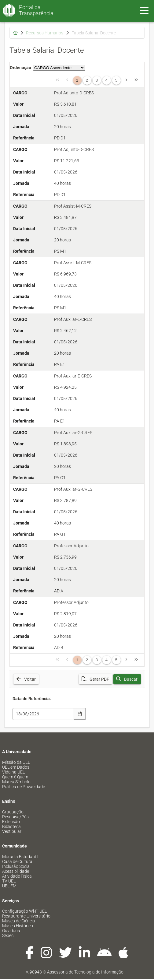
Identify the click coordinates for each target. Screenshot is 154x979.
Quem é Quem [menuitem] (15, 776)
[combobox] (43, 714)
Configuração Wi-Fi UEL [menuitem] (24, 911)
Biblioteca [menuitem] (11, 826)
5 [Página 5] (116, 80)
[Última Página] (136, 80)
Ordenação (20, 67)
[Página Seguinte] (126, 80)
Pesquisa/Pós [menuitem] (15, 816)
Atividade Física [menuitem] (17, 876)
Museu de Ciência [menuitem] (18, 920)
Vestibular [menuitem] (11, 831)
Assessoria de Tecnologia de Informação (85, 972)
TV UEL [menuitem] (9, 881)
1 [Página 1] (77, 80)
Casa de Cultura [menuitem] (17, 861)
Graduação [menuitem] (13, 811)
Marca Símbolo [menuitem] (16, 781)
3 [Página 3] (97, 80)
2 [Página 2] (87, 80)
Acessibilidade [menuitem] (15, 871)
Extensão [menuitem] (11, 821)
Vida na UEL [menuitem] (13, 772)
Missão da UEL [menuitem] (16, 762)
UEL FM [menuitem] (9, 885)
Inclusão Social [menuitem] (16, 866)
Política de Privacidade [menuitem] (23, 786)
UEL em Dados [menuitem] (15, 767)
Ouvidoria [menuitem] (11, 930)
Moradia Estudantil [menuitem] (20, 856)
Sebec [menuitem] (7, 935)
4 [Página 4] (106, 80)
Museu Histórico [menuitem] (17, 925)
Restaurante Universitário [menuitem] (26, 916)
